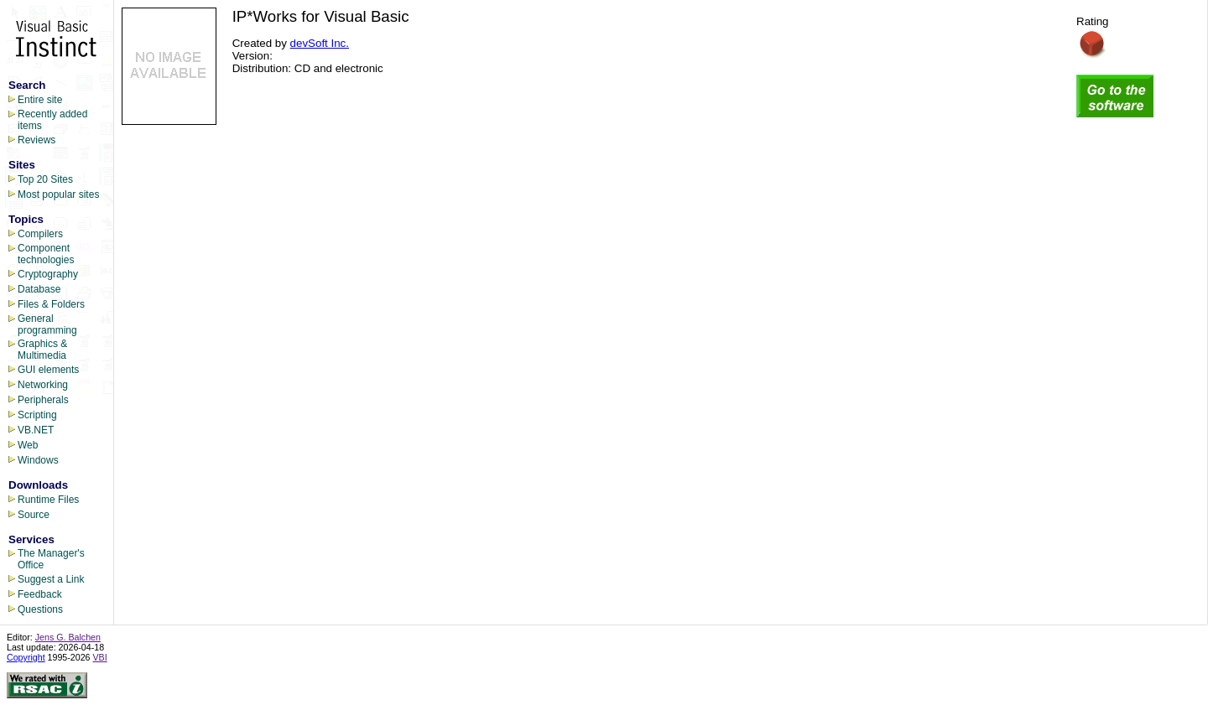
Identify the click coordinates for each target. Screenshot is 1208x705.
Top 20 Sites (45, 179)
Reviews (36, 140)
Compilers (40, 234)
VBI (100, 657)
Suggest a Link (51, 579)
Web (28, 445)
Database (39, 289)
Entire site (40, 100)
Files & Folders (51, 304)
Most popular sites (58, 194)
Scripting (37, 415)
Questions (40, 609)
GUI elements (48, 370)
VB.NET (36, 430)
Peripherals (43, 400)
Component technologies (46, 254)
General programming (47, 324)
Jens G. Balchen (68, 637)
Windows (38, 460)
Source (33, 515)
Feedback (40, 594)
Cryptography (48, 274)
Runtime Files (48, 499)
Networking (43, 385)
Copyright (26, 657)
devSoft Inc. (319, 43)
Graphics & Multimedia (42, 349)
